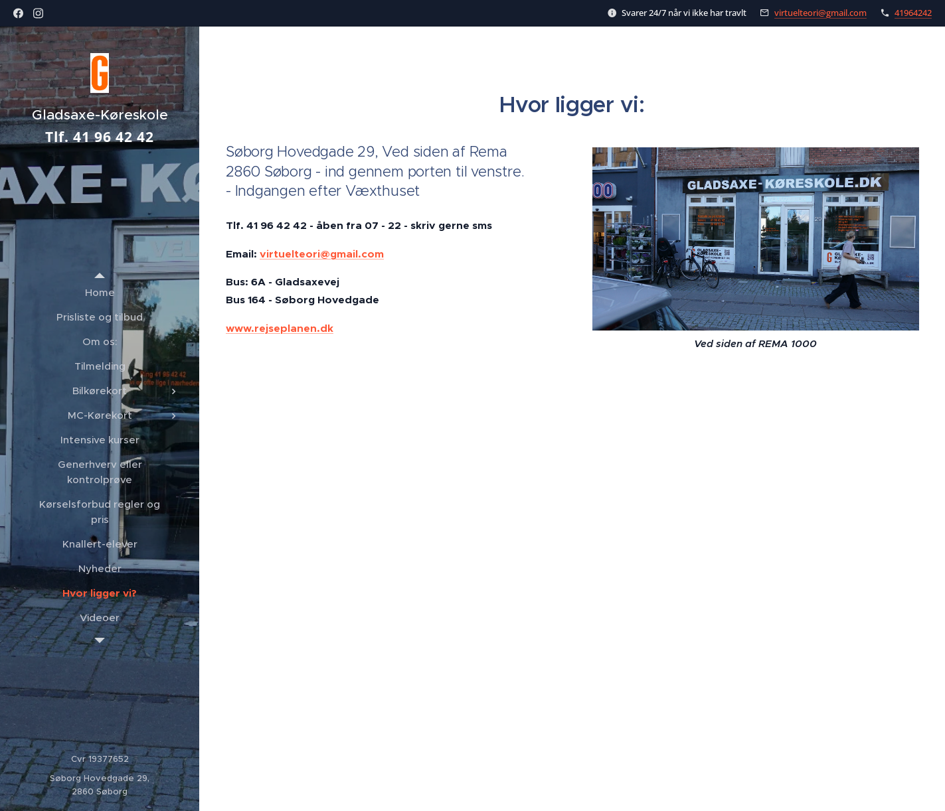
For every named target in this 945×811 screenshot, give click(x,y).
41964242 (913, 13)
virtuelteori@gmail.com (820, 13)
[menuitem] (99, 292)
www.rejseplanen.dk (279, 328)
